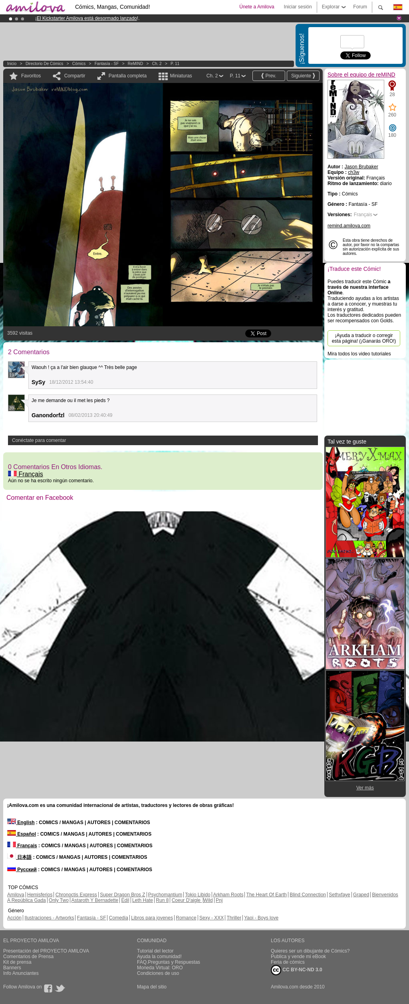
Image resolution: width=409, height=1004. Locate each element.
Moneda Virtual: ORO (160, 967)
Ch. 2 (157, 63)
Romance (186, 918)
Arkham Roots (228, 894)
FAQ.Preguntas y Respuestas (168, 962)
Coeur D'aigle (187, 900)
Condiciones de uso (158, 973)
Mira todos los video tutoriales (359, 354)
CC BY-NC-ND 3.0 (296, 970)
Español (21, 834)
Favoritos (31, 76)
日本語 (19, 857)
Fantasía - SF (107, 63)
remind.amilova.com (349, 226)
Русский (22, 869)
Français (25, 474)
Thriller (233, 918)
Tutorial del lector (155, 951)
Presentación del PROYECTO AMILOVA (46, 951)
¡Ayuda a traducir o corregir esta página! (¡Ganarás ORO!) (364, 338)
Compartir (74, 76)
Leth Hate (142, 900)
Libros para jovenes (152, 918)
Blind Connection (308, 894)
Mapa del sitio (152, 987)
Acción (14, 918)
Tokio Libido (197, 894)
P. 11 (175, 63)
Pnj (219, 900)
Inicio (11, 63)
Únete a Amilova (256, 7)
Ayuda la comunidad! (159, 956)
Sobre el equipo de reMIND (361, 74)
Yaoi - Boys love (261, 918)
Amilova (15, 894)
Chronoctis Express (76, 894)
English (21, 822)
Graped (361, 894)
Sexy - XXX (211, 918)
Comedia (118, 918)
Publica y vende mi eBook (298, 956)
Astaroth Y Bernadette (95, 900)
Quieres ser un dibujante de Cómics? (310, 951)
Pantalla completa (128, 76)
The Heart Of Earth (266, 894)
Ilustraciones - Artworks (49, 918)
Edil (125, 900)
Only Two (59, 900)
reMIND (135, 63)
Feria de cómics (288, 962)
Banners (12, 967)
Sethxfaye (339, 894)
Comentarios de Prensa (28, 956)
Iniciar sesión (298, 7)
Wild (207, 900)
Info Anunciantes (21, 973)
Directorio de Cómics (44, 63)
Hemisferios (39, 894)
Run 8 (162, 900)
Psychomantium (165, 894)
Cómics (79, 63)
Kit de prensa (17, 962)
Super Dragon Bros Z (122, 894)
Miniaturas (181, 76)
